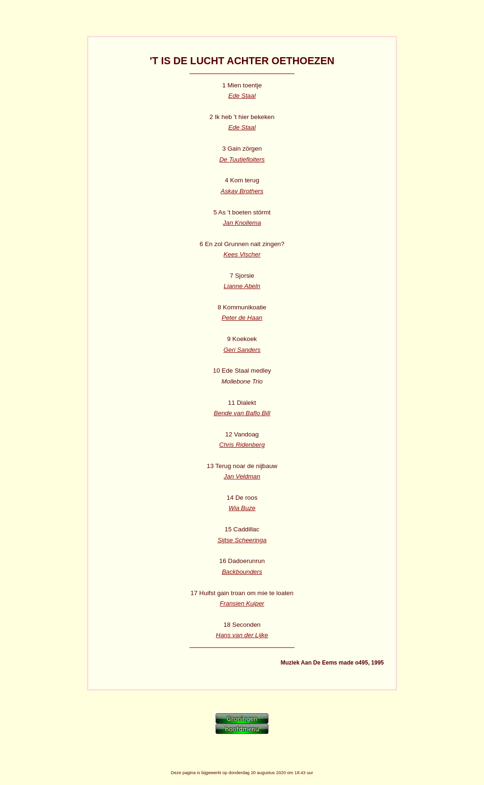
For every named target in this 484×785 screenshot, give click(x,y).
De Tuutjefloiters (242, 159)
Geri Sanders (242, 349)
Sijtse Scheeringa (242, 540)
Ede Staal (242, 95)
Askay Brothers (242, 191)
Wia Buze (242, 508)
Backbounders (242, 571)
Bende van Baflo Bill (242, 413)
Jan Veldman (242, 476)
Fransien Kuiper (242, 603)
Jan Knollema (242, 222)
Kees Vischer (242, 254)
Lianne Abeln (242, 286)
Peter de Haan (242, 317)
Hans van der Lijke (242, 635)
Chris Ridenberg (242, 444)
